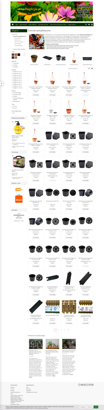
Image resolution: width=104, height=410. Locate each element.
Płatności (12, 387)
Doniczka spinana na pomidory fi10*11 (85, 287)
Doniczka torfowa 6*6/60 (52, 315)
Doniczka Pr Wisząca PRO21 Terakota (85, 87)
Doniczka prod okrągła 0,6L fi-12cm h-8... (36, 230)
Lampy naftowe (72, 24)
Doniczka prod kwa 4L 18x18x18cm (69, 173)
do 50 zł (14, 108)
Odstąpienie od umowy (31, 392)
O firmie (12, 389)
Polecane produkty (18, 118)
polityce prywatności (43, 408)
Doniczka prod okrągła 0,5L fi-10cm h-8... (85, 201)
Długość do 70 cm (17, 86)
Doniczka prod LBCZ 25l (52, 201)
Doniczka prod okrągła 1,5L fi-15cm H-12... (52, 230)
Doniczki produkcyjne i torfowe (18, 98)
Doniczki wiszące (74, 64)
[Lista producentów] (77, 68)
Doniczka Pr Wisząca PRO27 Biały (52, 116)
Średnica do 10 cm (17, 71)
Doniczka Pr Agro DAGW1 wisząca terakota (36, 87)
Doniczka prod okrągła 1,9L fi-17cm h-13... (69, 230)
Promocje (15, 152)
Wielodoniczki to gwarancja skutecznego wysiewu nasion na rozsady (62, 45)
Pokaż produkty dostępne (18, 49)
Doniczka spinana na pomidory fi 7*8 (69, 287)
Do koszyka (36, 95)
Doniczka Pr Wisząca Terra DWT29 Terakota (36, 144)
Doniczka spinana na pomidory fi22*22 (35, 316)
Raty (11, 393)
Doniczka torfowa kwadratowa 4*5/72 (69, 316)
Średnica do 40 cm (17, 77)
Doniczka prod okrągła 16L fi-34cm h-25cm (86, 258)
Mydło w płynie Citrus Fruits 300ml (18, 147)
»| (68, 330)
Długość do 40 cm (17, 80)
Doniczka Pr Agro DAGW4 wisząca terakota (69, 87)
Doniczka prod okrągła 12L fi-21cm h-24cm (69, 258)
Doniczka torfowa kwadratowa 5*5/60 (85, 316)
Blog (17, 24)
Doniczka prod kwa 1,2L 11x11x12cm (85, 144)
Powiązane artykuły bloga (36, 336)
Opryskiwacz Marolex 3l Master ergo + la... (18, 178)
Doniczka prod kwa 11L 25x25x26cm (86, 173)
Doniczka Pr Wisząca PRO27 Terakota (69, 116)
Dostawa (28, 389)
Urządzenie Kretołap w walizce (18, 170)
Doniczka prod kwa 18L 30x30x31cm (36, 201)
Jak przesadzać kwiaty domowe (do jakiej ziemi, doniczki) (59, 47)
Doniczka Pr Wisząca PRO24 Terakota (35, 116)
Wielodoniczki (47, 64)
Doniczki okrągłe (16, 92)
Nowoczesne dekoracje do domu (58, 24)
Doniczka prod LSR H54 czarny (69, 201)
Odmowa (90, 407)
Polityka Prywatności (15, 392)
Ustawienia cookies (14, 404)
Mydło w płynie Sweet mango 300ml (17, 136)
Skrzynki (14, 96)
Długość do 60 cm (17, 84)
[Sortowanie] (88, 68)
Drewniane (15, 67)
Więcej (30, 377)
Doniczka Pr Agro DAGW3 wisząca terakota (52, 87)
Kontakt (12, 390)
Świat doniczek (23, 24)
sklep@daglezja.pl (19, 215)
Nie (13, 113)
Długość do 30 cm (17, 79)
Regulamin (28, 390)
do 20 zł (14, 106)
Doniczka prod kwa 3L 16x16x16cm (52, 173)
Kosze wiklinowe (33, 24)
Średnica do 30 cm (17, 75)
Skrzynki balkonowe (87, 64)
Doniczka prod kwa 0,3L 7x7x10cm (52, 144)
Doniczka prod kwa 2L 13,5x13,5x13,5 (36, 173)
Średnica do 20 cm (17, 73)
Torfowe (14, 65)
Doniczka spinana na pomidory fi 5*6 (52, 287)
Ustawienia (82, 407)
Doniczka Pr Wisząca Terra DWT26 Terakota (86, 116)
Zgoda (95, 407)
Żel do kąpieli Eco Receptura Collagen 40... (19, 144)
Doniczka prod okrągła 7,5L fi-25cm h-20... (52, 258)
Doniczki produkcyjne (61, 64)
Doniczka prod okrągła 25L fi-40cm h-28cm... (36, 287)
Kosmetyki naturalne (43, 24)
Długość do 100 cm (17, 87)
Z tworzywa (15, 63)
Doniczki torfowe (34, 64)
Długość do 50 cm (17, 82)
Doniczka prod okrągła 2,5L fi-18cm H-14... (85, 230)
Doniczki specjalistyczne (19, 36)
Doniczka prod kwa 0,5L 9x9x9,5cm (69, 144)
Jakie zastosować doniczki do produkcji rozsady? (57, 48)
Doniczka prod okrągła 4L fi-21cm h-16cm (36, 258)
